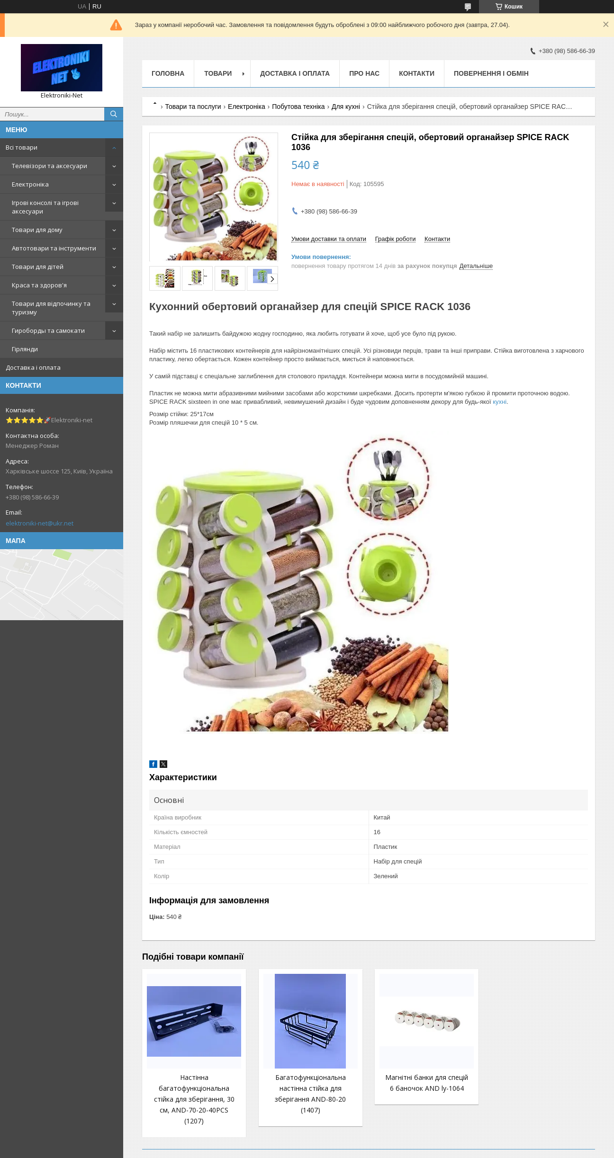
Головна (168, 73)
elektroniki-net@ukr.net (39, 523)
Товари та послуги (193, 106)
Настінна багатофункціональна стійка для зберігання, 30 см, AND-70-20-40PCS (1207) (194, 1099)
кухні (499, 401)
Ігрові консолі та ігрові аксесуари (45, 206)
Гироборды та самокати (48, 330)
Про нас (364, 73)
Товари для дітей (37, 266)
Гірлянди (25, 349)
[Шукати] (113, 114)
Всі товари (21, 147)
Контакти (416, 73)
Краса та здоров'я (39, 285)
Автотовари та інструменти (54, 248)
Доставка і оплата (33, 367)
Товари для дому (37, 229)
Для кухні (346, 106)
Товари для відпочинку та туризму (51, 307)
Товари (218, 73)
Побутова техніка (298, 106)
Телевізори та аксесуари (49, 165)
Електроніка (30, 184)
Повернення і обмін (491, 73)
